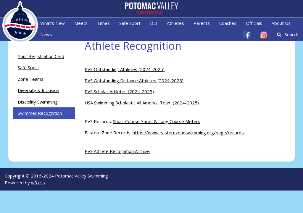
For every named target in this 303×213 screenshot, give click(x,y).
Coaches (227, 23)
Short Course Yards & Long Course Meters (156, 121)
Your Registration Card (41, 56)
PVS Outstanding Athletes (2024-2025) (125, 69)
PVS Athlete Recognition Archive (117, 151)
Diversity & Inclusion (38, 90)
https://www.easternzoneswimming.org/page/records (188, 132)
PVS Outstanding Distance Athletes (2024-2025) (134, 80)
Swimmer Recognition (40, 113)
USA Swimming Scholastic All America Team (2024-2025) (142, 103)
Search (287, 34)
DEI (153, 23)
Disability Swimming (38, 102)
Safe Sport (130, 23)
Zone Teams (30, 79)
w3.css (38, 182)
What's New (52, 23)
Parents (202, 23)
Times (103, 23)
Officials (254, 23)
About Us (281, 23)
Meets (81, 23)
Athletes (175, 23)
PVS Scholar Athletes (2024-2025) (119, 91)
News (46, 34)
